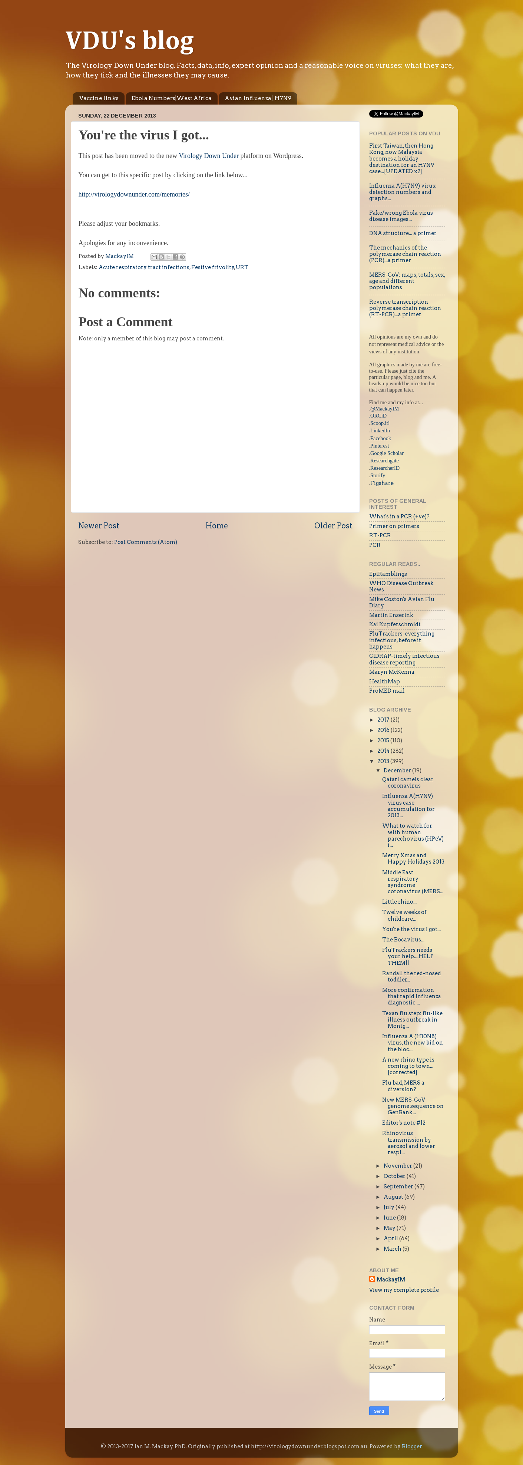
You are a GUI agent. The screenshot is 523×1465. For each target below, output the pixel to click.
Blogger (412, 1446)
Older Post (333, 525)
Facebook (380, 438)
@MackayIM (384, 409)
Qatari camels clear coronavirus (408, 782)
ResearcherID (385, 468)
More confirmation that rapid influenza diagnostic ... (411, 996)
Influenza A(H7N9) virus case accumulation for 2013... (408, 806)
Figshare (382, 483)
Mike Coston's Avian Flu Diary (401, 602)
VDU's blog (129, 42)
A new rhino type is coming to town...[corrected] (408, 1066)
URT (242, 267)
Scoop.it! (380, 423)
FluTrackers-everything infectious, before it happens (401, 640)
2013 (383, 761)
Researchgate (384, 460)
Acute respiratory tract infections (144, 267)
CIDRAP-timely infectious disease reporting (404, 659)
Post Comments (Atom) (145, 542)
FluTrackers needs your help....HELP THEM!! (408, 956)
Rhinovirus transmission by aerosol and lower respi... (408, 1143)
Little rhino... (399, 901)
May (390, 1228)
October (395, 1176)
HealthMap (384, 681)
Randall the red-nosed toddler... (411, 976)
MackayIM (391, 1279)
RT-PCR (380, 535)
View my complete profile (404, 1290)
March (393, 1248)
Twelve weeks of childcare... (404, 915)
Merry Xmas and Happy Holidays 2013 (413, 858)
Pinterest (379, 446)
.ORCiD (378, 416)
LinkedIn (380, 430)
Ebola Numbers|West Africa (172, 98)
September (399, 1186)
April (391, 1238)
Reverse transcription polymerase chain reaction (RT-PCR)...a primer (405, 308)
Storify (377, 475)
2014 (384, 751)
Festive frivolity (212, 267)
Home (217, 525)
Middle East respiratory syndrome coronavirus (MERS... (412, 882)
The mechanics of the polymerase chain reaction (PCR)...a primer (405, 254)
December (398, 770)
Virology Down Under (209, 155)
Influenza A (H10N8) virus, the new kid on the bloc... (412, 1043)
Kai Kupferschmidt (395, 624)
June (390, 1217)
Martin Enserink (391, 615)
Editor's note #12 (404, 1122)
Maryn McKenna (391, 672)
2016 (384, 730)
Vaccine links (99, 98)
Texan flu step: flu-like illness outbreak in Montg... (412, 1020)
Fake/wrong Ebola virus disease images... (401, 215)
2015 (383, 740)
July (389, 1207)
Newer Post (98, 525)
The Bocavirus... (403, 939)
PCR (375, 545)
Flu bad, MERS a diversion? (403, 1085)
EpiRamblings (388, 574)
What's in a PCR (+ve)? (399, 516)
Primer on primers (394, 526)
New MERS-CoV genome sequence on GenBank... (413, 1106)
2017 (384, 719)
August (394, 1197)
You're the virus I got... (411, 929)
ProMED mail (387, 690)
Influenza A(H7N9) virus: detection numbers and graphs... (403, 192)
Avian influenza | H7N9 (258, 98)
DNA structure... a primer (403, 233)
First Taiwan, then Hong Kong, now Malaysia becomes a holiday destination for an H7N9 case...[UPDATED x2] (401, 158)
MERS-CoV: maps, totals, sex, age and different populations (407, 281)
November (398, 1165)
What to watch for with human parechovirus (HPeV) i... (413, 835)
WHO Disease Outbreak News (401, 586)
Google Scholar (387, 453)
